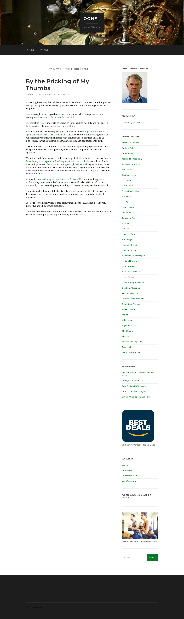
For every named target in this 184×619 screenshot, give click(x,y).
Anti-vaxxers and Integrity (134, 391)
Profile (43, 50)
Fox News (126, 196)
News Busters (128, 277)
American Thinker (130, 143)
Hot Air (125, 202)
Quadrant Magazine (131, 288)
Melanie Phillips (129, 245)
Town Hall (126, 347)
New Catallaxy (128, 266)
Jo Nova (125, 223)
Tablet (125, 315)
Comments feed (129, 476)
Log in (125, 465)
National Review (129, 261)
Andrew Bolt (128, 148)
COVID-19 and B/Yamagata (134, 386)
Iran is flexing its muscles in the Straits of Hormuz (62, 179)
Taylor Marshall (129, 325)
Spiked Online (128, 309)
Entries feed (127, 470)
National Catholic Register (134, 256)
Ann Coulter (127, 153)
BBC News (127, 169)
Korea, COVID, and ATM (133, 381)
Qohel (92, 18)
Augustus (50, 94)
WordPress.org (129, 481)
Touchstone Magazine (132, 342)
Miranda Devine (129, 250)
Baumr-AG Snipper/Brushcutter (136, 397)
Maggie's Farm (128, 234)
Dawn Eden (127, 186)
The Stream (127, 331)
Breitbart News (129, 175)
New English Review (131, 272)
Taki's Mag (127, 320)
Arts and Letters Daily (132, 159)
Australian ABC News (131, 164)
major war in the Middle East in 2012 (56, 117)
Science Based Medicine (133, 299)
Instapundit (127, 212)
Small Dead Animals (131, 304)
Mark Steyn (127, 239)
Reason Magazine (130, 293)
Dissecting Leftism (130, 191)
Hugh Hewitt (128, 207)
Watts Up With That (131, 352)
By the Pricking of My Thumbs (57, 85)
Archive (30, 50)
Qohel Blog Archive (131, 122)
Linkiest (125, 229)
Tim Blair (126, 336)
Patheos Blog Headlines (133, 282)
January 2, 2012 (34, 94)
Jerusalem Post (129, 218)
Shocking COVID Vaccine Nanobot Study (138, 374)
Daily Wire (126, 180)
